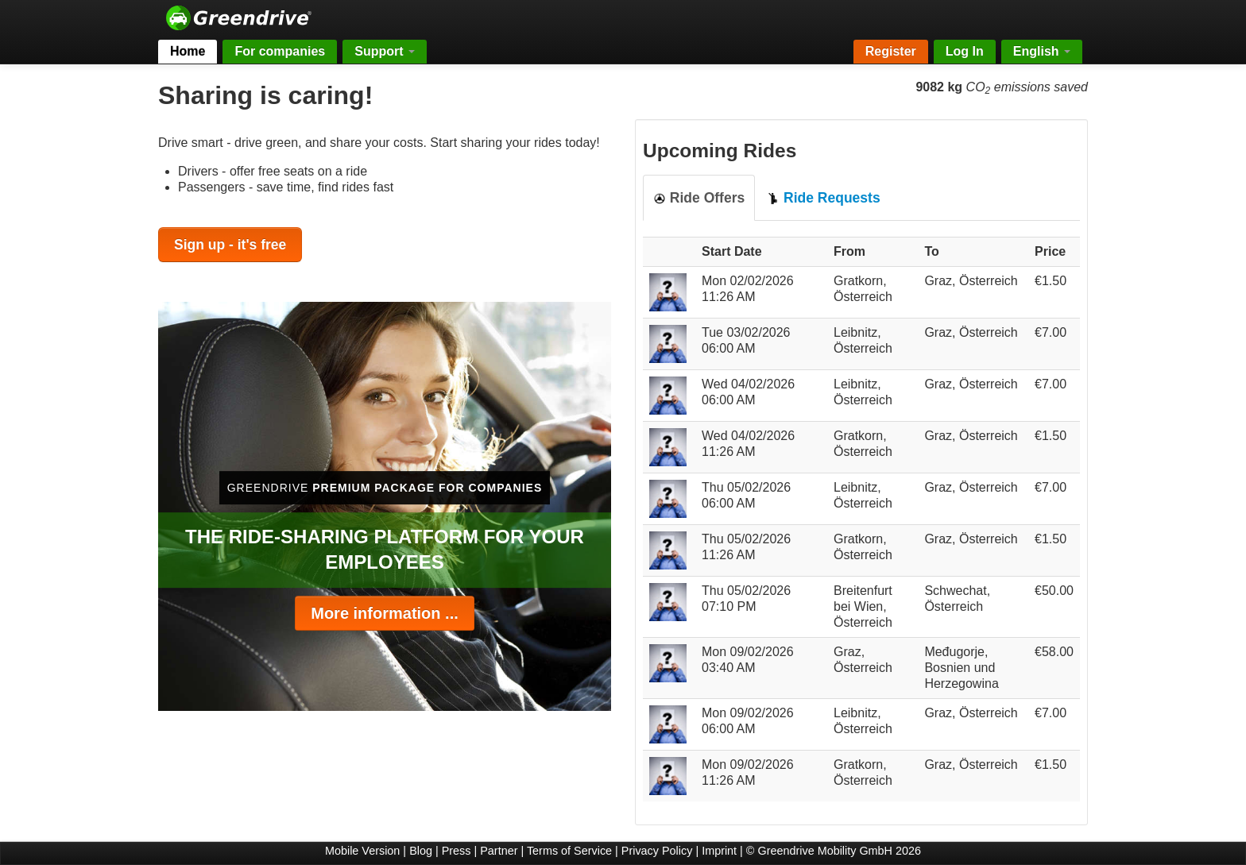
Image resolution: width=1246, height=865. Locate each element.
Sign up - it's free (230, 245)
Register (890, 51)
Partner (498, 850)
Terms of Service (569, 850)
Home (187, 51)
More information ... (385, 613)
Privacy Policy (657, 850)
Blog (420, 850)
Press (456, 850)
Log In (965, 51)
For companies (279, 51)
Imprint (719, 850)
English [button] (1041, 51)
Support (384, 51)
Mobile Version (362, 850)
